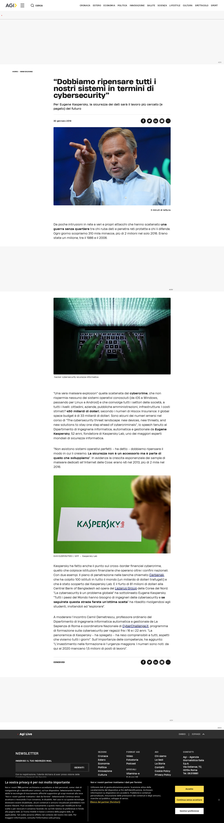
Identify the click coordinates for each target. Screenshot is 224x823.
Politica (122, 5)
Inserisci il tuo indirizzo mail (34, 761)
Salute (151, 5)
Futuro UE (132, 777)
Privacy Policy (163, 774)
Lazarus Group (126, 588)
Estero (97, 5)
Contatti (159, 767)
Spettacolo (201, 5)
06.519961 (192, 773)
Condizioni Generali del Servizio (31, 777)
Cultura (188, 5)
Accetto (189, 788)
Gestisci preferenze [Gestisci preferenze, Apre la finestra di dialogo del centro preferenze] (189, 810)
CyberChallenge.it (135, 626)
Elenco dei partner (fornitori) (105, 802)
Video (129, 756)
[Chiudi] (219, 799)
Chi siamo (160, 756)
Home (15, 71)
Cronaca (85, 5)
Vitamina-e (133, 773)
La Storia (160, 763)
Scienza (162, 5)
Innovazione (137, 5)
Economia (109, 5)
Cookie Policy (162, 771)
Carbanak (156, 575)
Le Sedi (159, 759)
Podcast (131, 763)
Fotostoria (132, 759)
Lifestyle (174, 5)
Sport (214, 5)
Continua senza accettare (189, 799)
